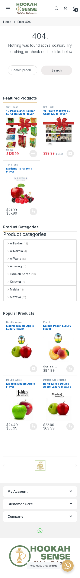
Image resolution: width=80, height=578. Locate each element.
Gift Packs (12, 106)
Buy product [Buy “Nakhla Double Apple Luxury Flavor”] (33, 368)
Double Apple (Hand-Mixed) (55, 381)
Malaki (11, 289)
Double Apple (14, 322)
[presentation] (76, 465)
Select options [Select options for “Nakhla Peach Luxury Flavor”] (70, 368)
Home (7, 22)
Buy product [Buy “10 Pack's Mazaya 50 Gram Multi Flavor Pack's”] (70, 153)
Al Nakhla (13, 251)
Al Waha (12, 258)
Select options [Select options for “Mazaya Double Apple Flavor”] (33, 426)
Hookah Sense (17, 274)
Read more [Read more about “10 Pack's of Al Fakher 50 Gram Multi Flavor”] (33, 153)
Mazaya (12, 297)
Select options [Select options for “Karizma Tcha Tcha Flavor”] (33, 211)
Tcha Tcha (12, 164)
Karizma (12, 281)
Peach (47, 322)
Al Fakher (13, 243)
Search (56, 8)
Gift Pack (48, 106)
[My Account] (65, 8)
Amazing (13, 266)
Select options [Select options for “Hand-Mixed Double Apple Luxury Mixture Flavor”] (70, 426)
